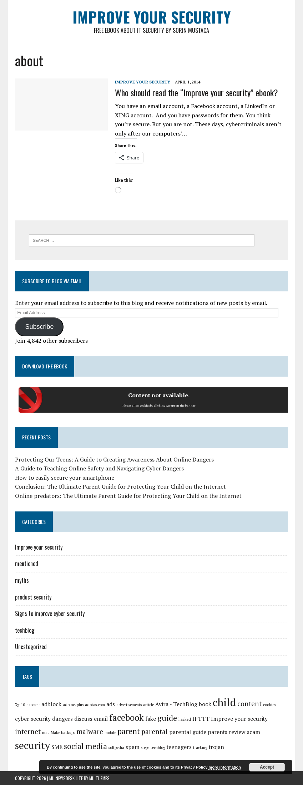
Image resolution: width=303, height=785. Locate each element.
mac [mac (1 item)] (45, 732)
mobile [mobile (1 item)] (110, 732)
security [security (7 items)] (32, 745)
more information (224, 767)
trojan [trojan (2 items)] (216, 747)
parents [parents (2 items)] (217, 732)
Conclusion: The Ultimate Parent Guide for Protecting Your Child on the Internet (120, 486)
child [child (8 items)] (224, 702)
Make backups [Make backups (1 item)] (63, 732)
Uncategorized (31, 646)
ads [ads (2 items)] (110, 704)
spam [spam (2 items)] (133, 747)
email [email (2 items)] (101, 719)
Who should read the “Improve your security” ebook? (196, 92)
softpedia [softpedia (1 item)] (116, 747)
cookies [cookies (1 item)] (269, 704)
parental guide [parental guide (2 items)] (187, 732)
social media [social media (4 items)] (85, 746)
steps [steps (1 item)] (145, 747)
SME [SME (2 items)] (56, 747)
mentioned (26, 563)
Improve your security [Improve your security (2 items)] (239, 719)
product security (33, 597)
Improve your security (142, 82)
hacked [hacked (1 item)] (184, 719)
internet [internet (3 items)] (28, 731)
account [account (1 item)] (33, 704)
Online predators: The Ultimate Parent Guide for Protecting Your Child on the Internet (128, 496)
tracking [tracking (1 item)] (200, 747)
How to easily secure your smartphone (64, 477)
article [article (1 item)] (148, 704)
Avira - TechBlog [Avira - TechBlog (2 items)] (176, 704)
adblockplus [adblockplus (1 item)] (73, 704)
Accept (267, 767)
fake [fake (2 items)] (150, 719)
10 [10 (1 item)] (23, 704)
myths (22, 580)
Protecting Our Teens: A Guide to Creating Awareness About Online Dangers (114, 459)
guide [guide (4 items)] (167, 718)
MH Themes (99, 778)
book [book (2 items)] (205, 704)
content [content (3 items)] (249, 703)
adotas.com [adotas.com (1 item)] (95, 704)
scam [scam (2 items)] (253, 732)
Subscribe (39, 326)
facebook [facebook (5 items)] (126, 717)
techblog (24, 630)
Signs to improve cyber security (50, 613)
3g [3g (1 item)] (17, 704)
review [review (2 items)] (237, 732)
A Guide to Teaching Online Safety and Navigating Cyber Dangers (99, 468)
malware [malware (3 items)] (89, 731)
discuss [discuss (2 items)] (83, 719)
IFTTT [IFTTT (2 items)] (200, 719)
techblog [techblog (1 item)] (158, 747)
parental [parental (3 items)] (154, 731)
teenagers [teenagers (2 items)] (179, 747)
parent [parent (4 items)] (128, 731)
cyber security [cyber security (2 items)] (33, 719)
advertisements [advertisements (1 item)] (129, 704)
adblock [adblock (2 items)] (51, 704)
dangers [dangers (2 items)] (62, 719)
